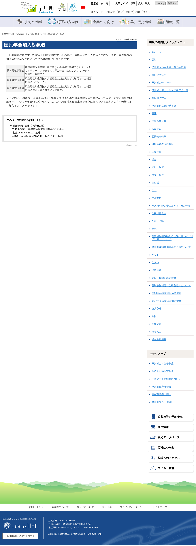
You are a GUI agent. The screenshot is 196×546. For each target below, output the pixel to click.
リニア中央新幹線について (166, 380)
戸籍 (154, 114)
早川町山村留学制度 (163, 364)
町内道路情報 (159, 340)
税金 (154, 160)
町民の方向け (67, 22)
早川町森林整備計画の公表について (171, 248)
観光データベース (169, 438)
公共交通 (156, 309)
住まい (155, 263)
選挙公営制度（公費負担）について (171, 286)
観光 (120, 12)
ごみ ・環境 (158, 222)
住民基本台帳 (159, 122)
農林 (154, 229)
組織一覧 (173, 22)
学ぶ (154, 191)
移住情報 (163, 427)
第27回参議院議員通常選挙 (166, 301)
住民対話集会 (159, 214)
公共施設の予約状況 (170, 417)
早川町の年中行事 (161, 83)
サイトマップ (158, 508)
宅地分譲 (110, 12)
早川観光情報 (142, 22)
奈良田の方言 (159, 99)
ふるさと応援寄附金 (163, 372)
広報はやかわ (166, 448)
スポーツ (156, 52)
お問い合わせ (37, 508)
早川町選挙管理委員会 (164, 106)
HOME (6, 35)
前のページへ (132, 146)
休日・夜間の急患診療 (164, 278)
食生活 (155, 183)
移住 (138, 12)
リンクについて (85, 508)
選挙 (154, 60)
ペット (155, 255)
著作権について (60, 508)
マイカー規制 (166, 468)
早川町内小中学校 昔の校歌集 (169, 68)
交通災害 (156, 325)
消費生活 (156, 271)
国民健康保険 (159, 137)
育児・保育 (158, 175)
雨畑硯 (129, 12)
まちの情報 (32, 22)
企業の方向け (103, 22)
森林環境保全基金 (161, 395)
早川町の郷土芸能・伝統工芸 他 (170, 91)
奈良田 (146, 12)
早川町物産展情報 (161, 387)
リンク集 (107, 508)
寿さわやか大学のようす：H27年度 (171, 206)
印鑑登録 (156, 129)
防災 (154, 317)
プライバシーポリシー (131, 508)
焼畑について (159, 76)
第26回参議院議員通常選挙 (166, 294)
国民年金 (35, 35)
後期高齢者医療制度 (163, 145)
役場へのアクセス (169, 458)
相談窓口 (156, 332)
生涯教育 (156, 199)
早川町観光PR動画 (162, 403)
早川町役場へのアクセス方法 (20, 537)
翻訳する (172, 3)
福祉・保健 (158, 168)
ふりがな (160, 3)
